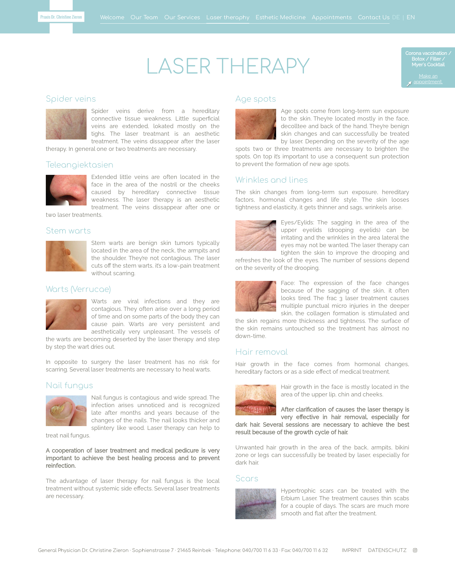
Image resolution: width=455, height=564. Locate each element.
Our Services (182, 18)
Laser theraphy (227, 18)
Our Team (144, 18)
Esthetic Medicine (281, 18)
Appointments (332, 18)
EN (411, 18)
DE (396, 18)
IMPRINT (352, 550)
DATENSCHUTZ (387, 550)
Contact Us (374, 18)
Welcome (112, 18)
